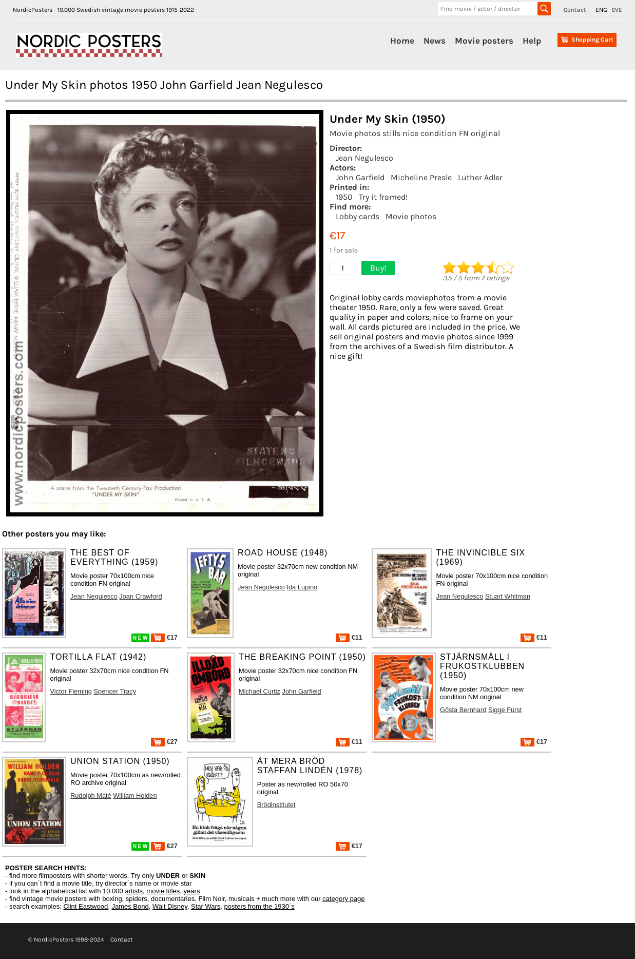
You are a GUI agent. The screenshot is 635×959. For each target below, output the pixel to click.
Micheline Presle (421, 177)
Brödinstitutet (276, 805)
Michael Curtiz (259, 691)
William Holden (135, 795)
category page (343, 899)
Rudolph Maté (90, 795)
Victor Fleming (71, 691)
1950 (344, 197)
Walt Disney (169, 906)
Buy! (378, 268)
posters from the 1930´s (259, 906)
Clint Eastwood (85, 906)
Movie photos (411, 216)
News (435, 40)
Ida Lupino (301, 587)
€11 (349, 637)
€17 (164, 637)
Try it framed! (383, 197)
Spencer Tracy (115, 691)
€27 (164, 741)
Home (402, 40)
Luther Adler (480, 177)
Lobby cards (357, 216)
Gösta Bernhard (463, 710)
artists (134, 891)
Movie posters (484, 40)
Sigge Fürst (505, 710)
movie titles (163, 891)
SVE (616, 9)
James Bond (129, 906)
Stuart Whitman (507, 596)
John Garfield (360, 177)
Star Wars (205, 906)
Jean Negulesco (364, 158)
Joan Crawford (140, 596)
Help (532, 40)
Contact (575, 9)
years (192, 891)
